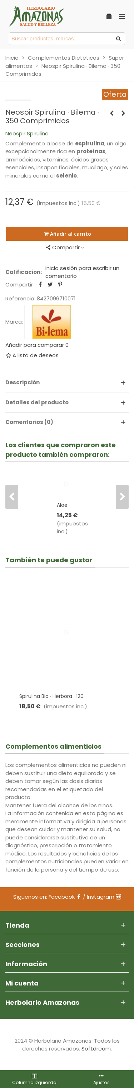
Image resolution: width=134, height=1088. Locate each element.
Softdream (96, 1048)
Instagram (104, 896)
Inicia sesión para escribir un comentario (82, 272)
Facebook (65, 896)
